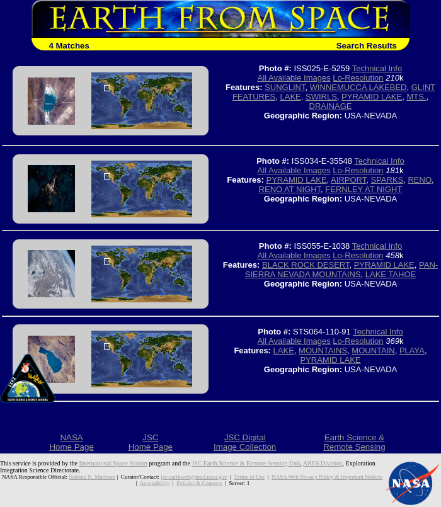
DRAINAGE (330, 106)
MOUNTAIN (373, 350)
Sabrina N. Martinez (92, 477)
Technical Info (377, 68)
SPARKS (386, 180)
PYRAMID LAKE (371, 96)
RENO (420, 180)
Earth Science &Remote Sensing (354, 442)
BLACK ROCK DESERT (305, 265)
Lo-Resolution (358, 78)
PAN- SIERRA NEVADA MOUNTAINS (341, 269)
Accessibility (154, 483)
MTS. (416, 96)
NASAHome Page (71, 442)
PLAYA (412, 350)
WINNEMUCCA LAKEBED (358, 87)
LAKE (290, 96)
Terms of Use (249, 477)
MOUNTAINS (323, 350)
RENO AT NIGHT (290, 189)
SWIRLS (321, 96)
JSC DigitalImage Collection (245, 442)
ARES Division (323, 463)
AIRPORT (348, 180)
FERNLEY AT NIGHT (363, 189)
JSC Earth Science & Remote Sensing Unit (246, 463)
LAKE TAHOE (390, 274)
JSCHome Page (151, 442)
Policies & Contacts (199, 483)
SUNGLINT (285, 87)
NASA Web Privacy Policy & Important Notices (327, 477)
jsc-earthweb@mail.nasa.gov (194, 477)
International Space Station (113, 463)
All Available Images (294, 78)
